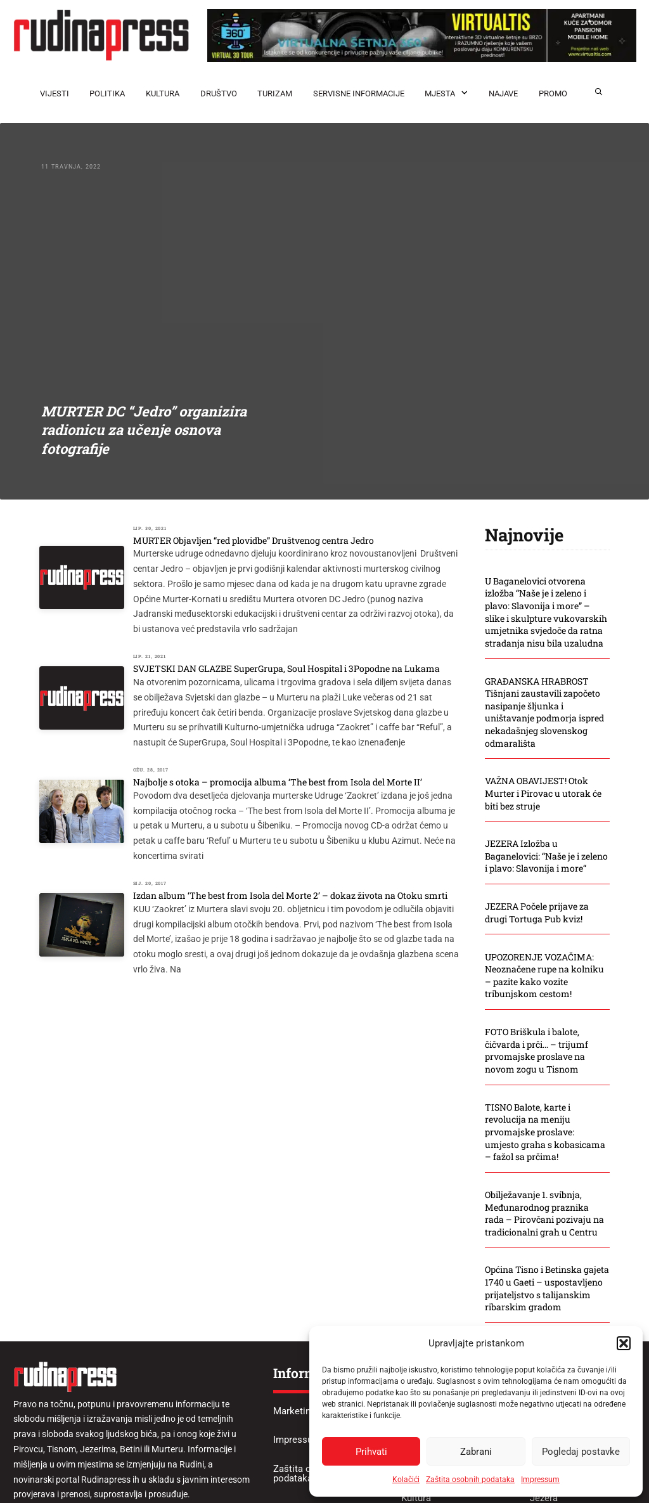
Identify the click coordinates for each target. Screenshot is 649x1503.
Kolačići (406, 1479)
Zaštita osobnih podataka (470, 1479)
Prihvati (371, 1451)
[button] (623, 1343)
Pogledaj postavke (581, 1451)
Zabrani (476, 1451)
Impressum (540, 1479)
